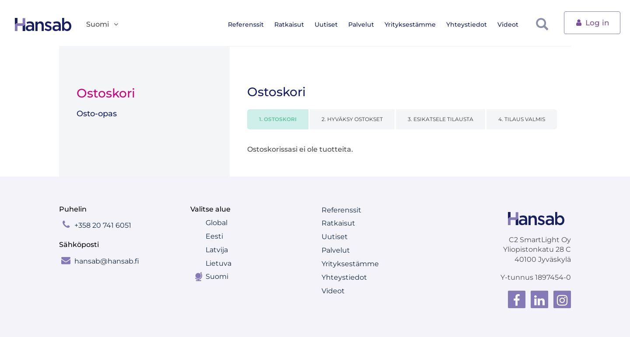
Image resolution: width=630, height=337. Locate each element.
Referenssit (253, 24)
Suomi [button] (102, 25)
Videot (514, 24)
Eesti (214, 236)
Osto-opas (97, 113)
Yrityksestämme (417, 24)
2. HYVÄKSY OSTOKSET (352, 119)
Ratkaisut (296, 24)
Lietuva (218, 263)
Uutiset (333, 24)
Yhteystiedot (473, 24)
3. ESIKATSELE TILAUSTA (440, 119)
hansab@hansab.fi (106, 261)
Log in (592, 22)
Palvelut (368, 24)
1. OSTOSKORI (278, 119)
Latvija (217, 250)
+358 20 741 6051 (102, 225)
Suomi (217, 276)
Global (217, 223)
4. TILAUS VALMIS (521, 119)
